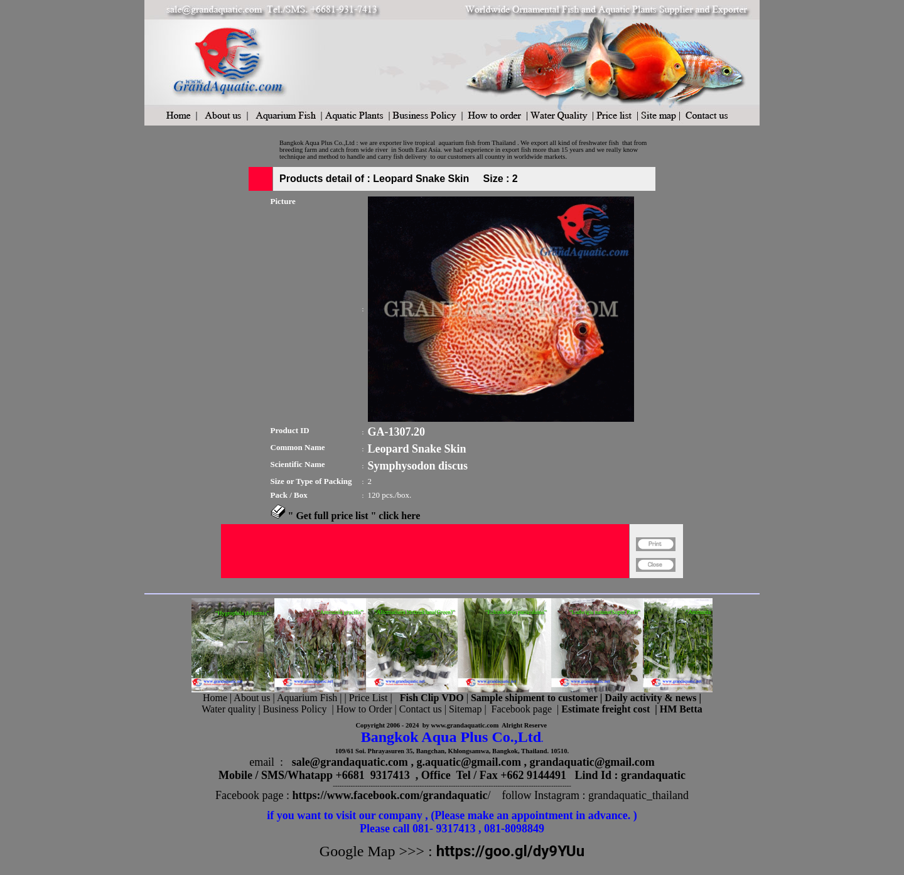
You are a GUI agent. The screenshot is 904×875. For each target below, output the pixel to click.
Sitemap (465, 709)
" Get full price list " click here (354, 515)
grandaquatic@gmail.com (592, 762)
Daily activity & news (650, 697)
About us (252, 697)
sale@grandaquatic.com (350, 762)
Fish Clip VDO (432, 697)
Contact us (420, 709)
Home (215, 697)
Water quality (229, 709)
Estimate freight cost (605, 709)
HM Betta (681, 709)
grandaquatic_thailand (638, 795)
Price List (369, 697)
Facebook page (522, 709)
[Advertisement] (425, 583)
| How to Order (360, 709)
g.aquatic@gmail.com (468, 762)
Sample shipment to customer (534, 697)
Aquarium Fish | (311, 697)
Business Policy (295, 709)
